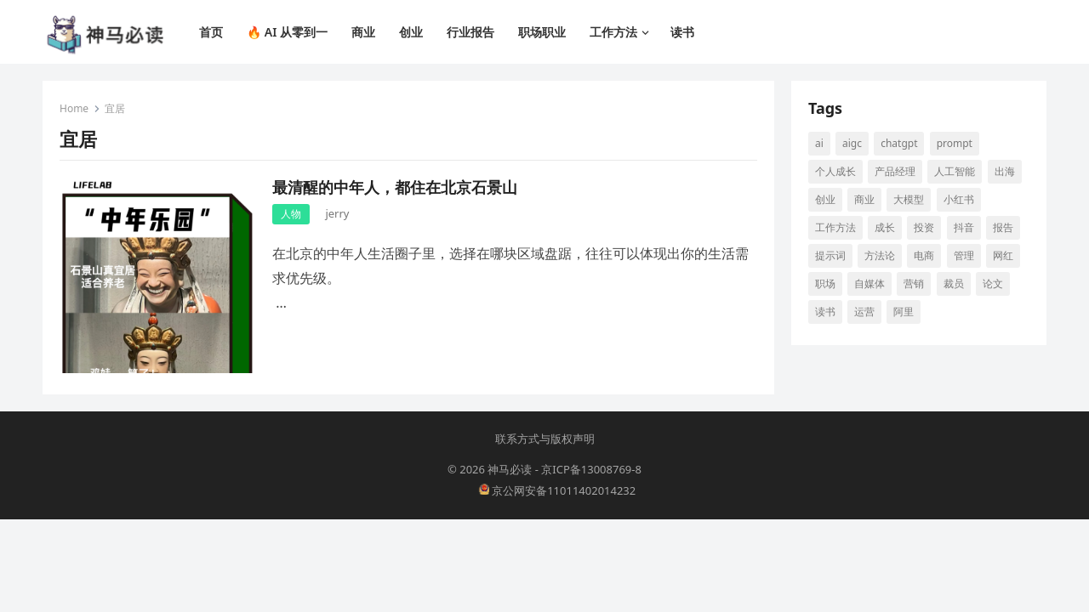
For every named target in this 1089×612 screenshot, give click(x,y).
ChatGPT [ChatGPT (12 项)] (899, 143)
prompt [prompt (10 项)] (954, 143)
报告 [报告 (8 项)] (1003, 227)
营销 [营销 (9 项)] (914, 283)
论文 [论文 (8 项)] (993, 283)
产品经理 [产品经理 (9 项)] (895, 171)
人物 (291, 214)
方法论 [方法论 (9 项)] (879, 255)
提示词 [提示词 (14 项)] (830, 255)
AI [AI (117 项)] (819, 143)
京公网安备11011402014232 (557, 490)
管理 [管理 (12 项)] (964, 255)
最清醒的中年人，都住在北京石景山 (394, 187)
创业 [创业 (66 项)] (825, 199)
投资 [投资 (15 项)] (924, 227)
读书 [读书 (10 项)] (825, 311)
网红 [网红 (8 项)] (1003, 255)
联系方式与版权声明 (545, 438)
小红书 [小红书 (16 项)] (959, 199)
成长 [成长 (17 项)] (885, 227)
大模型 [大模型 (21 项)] (908, 199)
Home (74, 108)
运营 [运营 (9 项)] (864, 311)
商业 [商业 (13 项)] (864, 199)
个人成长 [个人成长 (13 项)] (835, 171)
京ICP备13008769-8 (591, 469)
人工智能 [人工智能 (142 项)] (954, 171)
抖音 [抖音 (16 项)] (964, 227)
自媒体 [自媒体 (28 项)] (869, 283)
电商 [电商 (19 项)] (924, 255)
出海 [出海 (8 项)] (1005, 171)
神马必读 (509, 469)
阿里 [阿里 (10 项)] (903, 311)
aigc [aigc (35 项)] (852, 143)
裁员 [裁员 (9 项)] (954, 283)
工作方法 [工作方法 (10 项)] (835, 227)
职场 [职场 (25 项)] (825, 283)
